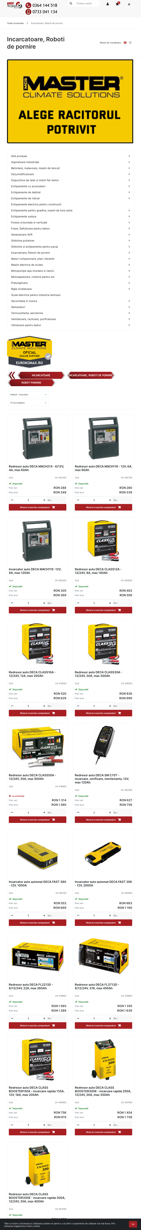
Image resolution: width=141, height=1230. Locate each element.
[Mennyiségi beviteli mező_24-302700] (94, 500)
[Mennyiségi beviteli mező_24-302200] (28, 500)
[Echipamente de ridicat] (70, 198)
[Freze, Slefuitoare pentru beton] (70, 229)
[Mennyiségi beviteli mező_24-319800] (28, 1018)
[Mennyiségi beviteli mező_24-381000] (94, 915)
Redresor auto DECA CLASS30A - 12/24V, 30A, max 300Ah (98, 674)
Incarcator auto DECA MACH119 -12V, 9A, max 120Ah (35, 571)
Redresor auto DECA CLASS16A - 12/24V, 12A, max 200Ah (32, 674)
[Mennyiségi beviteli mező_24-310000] (28, 706)
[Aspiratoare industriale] (70, 162)
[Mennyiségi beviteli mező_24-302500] (94, 812)
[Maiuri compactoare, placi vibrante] (70, 259)
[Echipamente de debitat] (70, 192)
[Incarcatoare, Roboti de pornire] (70, 253)
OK (133, 1224)
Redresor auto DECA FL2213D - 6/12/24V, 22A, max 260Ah (31, 986)
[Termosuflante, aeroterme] (70, 313)
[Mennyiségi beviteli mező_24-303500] (94, 603)
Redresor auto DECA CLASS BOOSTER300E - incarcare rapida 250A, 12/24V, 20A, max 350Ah (103, 1091)
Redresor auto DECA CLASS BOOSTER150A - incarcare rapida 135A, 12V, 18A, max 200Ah (37, 1091)
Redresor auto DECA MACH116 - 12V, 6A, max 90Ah (103, 468)
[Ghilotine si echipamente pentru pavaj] (70, 247)
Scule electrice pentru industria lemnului (35, 295)
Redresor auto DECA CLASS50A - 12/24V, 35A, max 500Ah (32, 777)
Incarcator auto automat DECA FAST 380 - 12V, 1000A (37, 883)
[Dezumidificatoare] (70, 174)
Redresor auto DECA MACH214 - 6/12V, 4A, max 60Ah (36, 468)
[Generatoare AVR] (70, 235)
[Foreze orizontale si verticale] (70, 223)
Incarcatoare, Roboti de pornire (47, 23)
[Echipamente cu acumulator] (70, 186)
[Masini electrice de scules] (70, 265)
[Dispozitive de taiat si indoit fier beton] (70, 180)
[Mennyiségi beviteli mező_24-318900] (28, 812)
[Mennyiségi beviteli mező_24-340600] (28, 1125)
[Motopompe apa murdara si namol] (70, 271)
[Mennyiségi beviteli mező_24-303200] (28, 603)
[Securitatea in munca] (70, 301)
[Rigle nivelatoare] (70, 289)
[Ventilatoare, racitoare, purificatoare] (70, 319)
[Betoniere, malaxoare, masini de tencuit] (70, 168)
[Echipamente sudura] (70, 216)
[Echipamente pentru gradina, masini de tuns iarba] (70, 210)
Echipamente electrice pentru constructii (36, 204)
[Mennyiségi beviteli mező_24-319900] (94, 1018)
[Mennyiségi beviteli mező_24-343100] (94, 1125)
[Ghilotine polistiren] (70, 241)
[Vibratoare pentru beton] (70, 325)
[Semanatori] (70, 307)
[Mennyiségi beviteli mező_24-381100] (28, 915)
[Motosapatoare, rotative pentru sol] (70, 277)
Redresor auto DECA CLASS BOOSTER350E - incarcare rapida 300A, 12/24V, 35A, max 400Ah (37, 1197)
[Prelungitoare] (70, 283)
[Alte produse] (70, 156)
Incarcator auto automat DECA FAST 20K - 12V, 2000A (103, 883)
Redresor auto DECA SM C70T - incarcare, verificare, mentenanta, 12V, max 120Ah (102, 778)
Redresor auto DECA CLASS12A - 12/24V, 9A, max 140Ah (98, 571)
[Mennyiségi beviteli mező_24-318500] (94, 706)
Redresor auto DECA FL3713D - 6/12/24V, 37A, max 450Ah (97, 986)
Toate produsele (15, 23)
